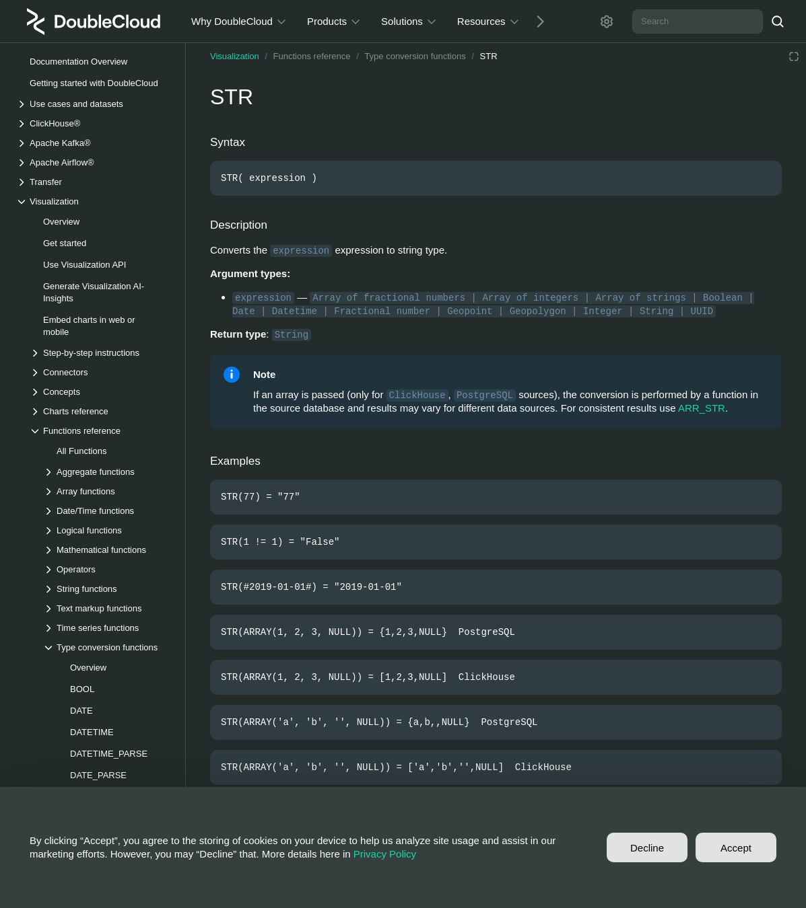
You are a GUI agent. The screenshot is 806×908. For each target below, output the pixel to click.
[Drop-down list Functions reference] (100, 431)
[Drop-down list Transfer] (93, 182)
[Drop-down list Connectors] (100, 372)
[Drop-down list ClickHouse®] (93, 123)
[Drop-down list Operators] (107, 569)
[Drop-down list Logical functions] (107, 530)
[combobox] (697, 21)
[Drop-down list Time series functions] (107, 628)
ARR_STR (701, 408)
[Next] (535, 21)
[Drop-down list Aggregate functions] (107, 472)
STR (489, 56)
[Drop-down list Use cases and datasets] (93, 104)
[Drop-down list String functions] (107, 589)
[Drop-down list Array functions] (107, 491)
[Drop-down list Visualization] (93, 201)
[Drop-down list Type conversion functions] (107, 647)
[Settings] (607, 21)
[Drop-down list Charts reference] (100, 411)
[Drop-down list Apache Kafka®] (93, 143)
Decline (647, 848)
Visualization (234, 56)
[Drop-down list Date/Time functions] (107, 511)
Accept (735, 848)
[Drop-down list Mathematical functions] (107, 550)
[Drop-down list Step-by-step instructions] (100, 353)
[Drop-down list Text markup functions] (107, 608)
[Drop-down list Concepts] (100, 392)
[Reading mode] (793, 56)
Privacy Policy (385, 854)
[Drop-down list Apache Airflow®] (93, 162)
